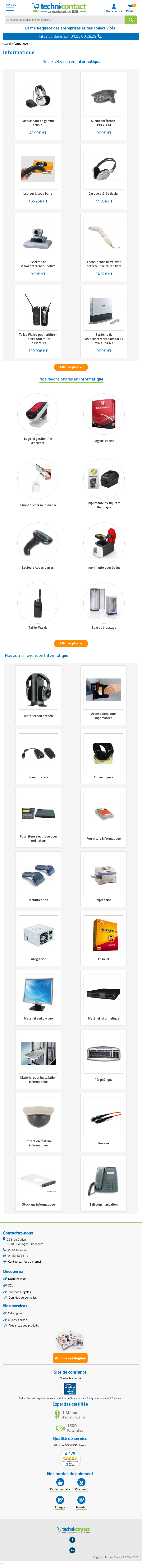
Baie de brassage (104, 627)
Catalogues (15, 1313)
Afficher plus (71, 367)
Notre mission (17, 1278)
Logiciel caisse (104, 440)
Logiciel (103, 959)
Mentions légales (19, 1292)
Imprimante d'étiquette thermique (104, 505)
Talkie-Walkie (38, 627)
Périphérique (103, 1079)
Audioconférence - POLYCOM (104, 122)
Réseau (103, 1143)
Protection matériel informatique (39, 1143)
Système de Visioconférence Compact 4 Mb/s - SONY (104, 338)
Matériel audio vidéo (38, 715)
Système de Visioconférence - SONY (38, 264)
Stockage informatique (38, 1204)
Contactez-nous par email (24, 1261)
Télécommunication (103, 1204)
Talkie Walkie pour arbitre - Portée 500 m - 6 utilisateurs (38, 338)
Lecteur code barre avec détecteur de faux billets (104, 264)
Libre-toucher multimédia (38, 505)
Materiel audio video (38, 1018)
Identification (38, 899)
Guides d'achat (17, 1320)
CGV (10, 1285)
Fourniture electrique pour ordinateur (38, 838)
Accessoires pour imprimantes (103, 715)
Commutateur (38, 777)
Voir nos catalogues (70, 1358)
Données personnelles (22, 1297)
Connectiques (103, 777)
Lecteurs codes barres (38, 567)
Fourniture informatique (103, 838)
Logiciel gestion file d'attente (38, 440)
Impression (104, 899)
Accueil (6, 44)
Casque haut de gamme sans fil (38, 122)
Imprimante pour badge (104, 567)
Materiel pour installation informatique (38, 1079)
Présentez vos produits (23, 1325)
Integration (38, 959)
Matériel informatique (103, 1018)
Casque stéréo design (104, 193)
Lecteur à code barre (38, 193)
